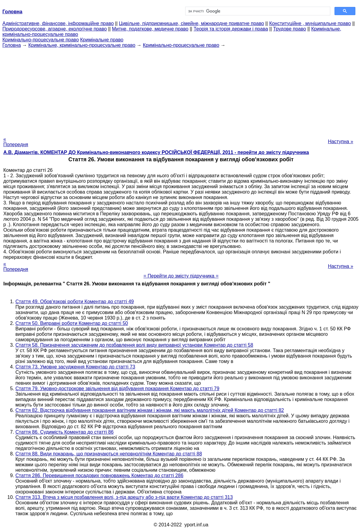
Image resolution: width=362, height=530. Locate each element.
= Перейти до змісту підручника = (181, 275)
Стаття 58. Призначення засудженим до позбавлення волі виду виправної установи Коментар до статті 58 (134, 345)
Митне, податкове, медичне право (150, 28)
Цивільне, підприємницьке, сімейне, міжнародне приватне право (191, 23)
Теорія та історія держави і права (231, 28)
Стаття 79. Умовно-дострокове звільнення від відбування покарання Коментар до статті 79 (117, 388)
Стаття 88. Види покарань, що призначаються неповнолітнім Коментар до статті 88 (108, 453)
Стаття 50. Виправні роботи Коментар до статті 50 (71, 323)
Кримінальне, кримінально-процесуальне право (81, 45)
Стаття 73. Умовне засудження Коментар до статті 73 (75, 366)
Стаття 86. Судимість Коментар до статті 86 (64, 432)
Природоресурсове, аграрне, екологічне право (54, 28)
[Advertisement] (181, 90)
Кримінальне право (101, 39)
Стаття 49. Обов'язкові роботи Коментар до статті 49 (74, 301)
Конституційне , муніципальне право (310, 23)
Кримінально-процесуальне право (40, 39)
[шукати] (257, 11)
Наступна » (340, 141)
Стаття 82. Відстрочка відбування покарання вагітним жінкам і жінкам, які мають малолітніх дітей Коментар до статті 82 (149, 410)
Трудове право (289, 28)
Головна (11, 45)
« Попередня (15, 142)
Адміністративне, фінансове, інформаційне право (58, 23)
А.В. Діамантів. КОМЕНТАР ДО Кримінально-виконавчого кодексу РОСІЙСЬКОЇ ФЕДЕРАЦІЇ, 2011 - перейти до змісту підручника (156, 152)
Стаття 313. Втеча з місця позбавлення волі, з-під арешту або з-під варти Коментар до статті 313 (124, 497)
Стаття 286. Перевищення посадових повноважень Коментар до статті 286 (99, 475)
